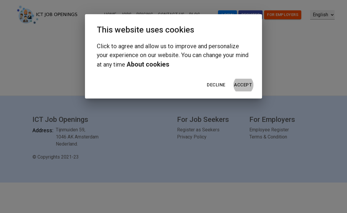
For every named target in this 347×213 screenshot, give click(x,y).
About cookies (148, 64)
